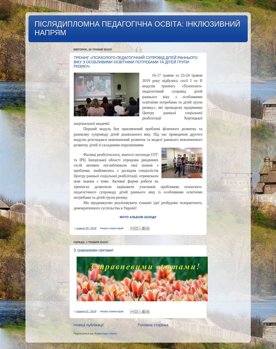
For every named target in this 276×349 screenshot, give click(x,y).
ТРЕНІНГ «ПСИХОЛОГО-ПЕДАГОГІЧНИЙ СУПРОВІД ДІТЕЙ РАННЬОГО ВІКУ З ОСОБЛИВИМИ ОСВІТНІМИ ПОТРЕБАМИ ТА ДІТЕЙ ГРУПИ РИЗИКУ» (136, 62)
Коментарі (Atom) (106, 333)
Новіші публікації (89, 325)
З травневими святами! (94, 250)
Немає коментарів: (112, 228)
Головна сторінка (153, 325)
